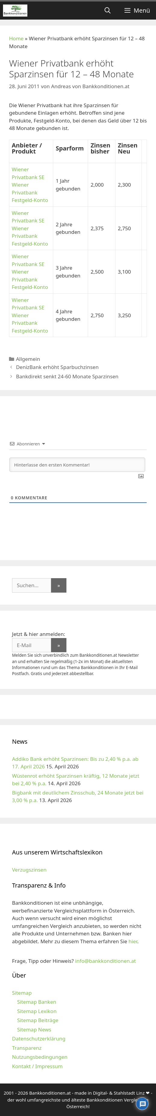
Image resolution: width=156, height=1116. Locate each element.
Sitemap (22, 992)
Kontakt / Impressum (37, 1066)
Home (16, 38)
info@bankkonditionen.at (105, 960)
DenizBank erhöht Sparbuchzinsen (57, 367)
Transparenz (26, 1047)
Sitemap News (34, 1029)
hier (133, 941)
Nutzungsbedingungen (40, 1056)
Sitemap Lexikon (37, 1011)
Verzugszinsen (29, 869)
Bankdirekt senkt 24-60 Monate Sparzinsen (67, 376)
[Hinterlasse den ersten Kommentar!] (77, 464)
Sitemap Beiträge (37, 1020)
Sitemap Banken (36, 1001)
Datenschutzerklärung (39, 1038)
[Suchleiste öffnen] (108, 11)
